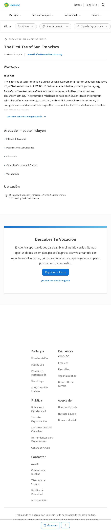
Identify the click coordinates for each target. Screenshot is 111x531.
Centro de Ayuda (40, 448)
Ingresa (78, 5)
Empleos (63, 363)
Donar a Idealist (67, 420)
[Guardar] (50, 525)
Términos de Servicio (38, 482)
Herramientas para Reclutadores (42, 439)
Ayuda (34, 464)
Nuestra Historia (67, 407)
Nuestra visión (39, 358)
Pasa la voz (37, 365)
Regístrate (91, 5)
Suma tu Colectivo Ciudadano (41, 429)
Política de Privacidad (37, 492)
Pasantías (63, 369)
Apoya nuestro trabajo (39, 389)
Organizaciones (67, 376)
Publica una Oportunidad (38, 409)
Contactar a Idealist (38, 472)
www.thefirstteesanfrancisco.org (45, 54)
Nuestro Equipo (67, 414)
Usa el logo (37, 381)
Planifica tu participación (39, 373)
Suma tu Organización (39, 419)
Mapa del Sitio (39, 500)
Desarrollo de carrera (66, 384)
